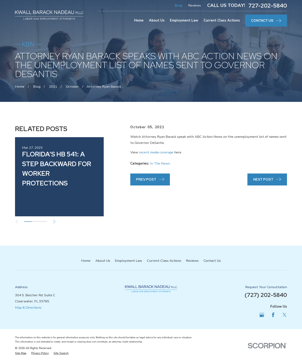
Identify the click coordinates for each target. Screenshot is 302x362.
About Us (102, 260)
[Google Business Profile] (261, 314)
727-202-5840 (267, 5)
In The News (160, 163)
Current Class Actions (164, 260)
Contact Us (212, 260)
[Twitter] (284, 314)
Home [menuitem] (138, 20)
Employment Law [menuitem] (184, 20)
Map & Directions (28, 307)
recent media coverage (156, 152)
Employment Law (128, 260)
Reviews (194, 5)
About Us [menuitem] (157, 20)
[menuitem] (20, 353)
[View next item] (54, 221)
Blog (178, 5)
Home (86, 260)
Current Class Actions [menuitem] (222, 20)
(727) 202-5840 (266, 294)
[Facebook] (273, 314)
